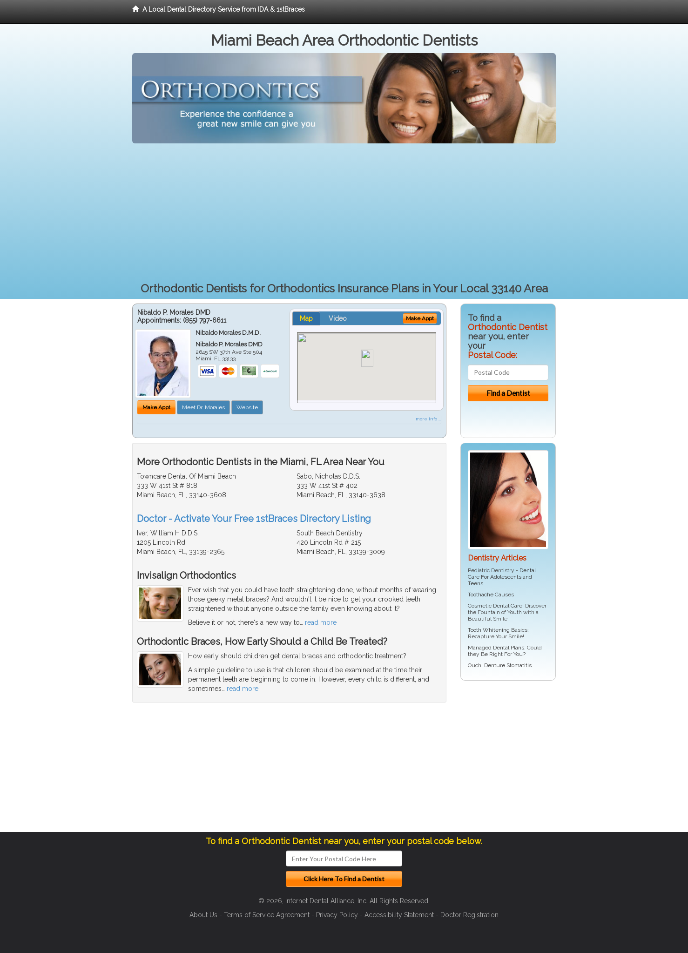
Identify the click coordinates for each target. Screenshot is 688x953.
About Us (203, 915)
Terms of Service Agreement (267, 915)
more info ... (428, 418)
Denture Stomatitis (508, 665)
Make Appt (156, 407)
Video (338, 318)
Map (306, 318)
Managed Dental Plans (496, 647)
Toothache (480, 594)
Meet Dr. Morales (203, 407)
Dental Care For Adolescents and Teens (502, 577)
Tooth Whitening (489, 630)
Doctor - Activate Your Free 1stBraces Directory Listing (254, 518)
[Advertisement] (344, 213)
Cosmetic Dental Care (495, 605)
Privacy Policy (337, 915)
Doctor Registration (469, 915)
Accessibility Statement (399, 915)
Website (247, 407)
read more (321, 622)
